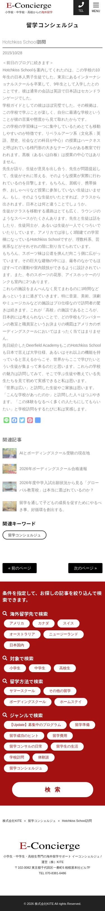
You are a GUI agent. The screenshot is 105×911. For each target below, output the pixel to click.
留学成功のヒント (24, 736)
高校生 (64, 668)
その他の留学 (60, 691)
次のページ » (85, 568)
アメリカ (17, 623)
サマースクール (22, 691)
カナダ (43, 623)
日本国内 (17, 645)
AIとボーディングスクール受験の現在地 (54, 455)
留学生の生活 (67, 746)
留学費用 (60, 736)
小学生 (15, 668)
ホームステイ (71, 702)
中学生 (39, 668)
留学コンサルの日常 (26, 746)
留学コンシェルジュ (24, 535)
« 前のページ (19, 568)
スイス (68, 623)
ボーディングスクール (28, 702)
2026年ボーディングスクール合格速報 (53, 471)
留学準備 (82, 725)
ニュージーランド (63, 634)
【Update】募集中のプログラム (35, 725)
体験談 (43, 757)
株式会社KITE (12, 820)
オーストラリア (22, 634)
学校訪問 (17, 757)
